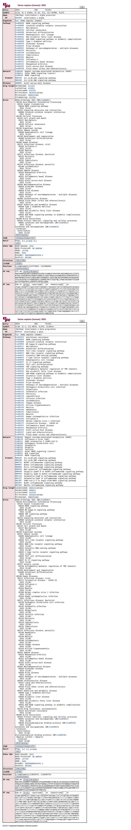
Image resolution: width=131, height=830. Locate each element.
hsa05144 (19, 408)
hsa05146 (19, 410)
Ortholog (19, 238)
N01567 (18, 483)
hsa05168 (19, 421)
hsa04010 (19, 23)
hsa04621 (19, 354)
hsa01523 (19, 338)
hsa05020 (19, 46)
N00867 (18, 465)
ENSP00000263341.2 (34, 764)
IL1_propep (27, 241)
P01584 (28, 766)
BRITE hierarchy (21, 235)
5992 (24, 762)
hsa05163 (19, 417)
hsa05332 (19, 66)
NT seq (26, 285)
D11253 (31, 86)
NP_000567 (37, 757)
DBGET (6, 826)
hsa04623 (19, 356)
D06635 (31, 95)
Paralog (26, 238)
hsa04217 (19, 28)
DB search (33, 272)
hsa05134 (19, 397)
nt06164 (19, 72)
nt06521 (19, 454)
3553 (31, 755)
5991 (24, 253)
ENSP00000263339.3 (34, 255)
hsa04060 (19, 26)
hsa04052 (63, 223)
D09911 (32, 491)
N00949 (18, 474)
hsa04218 (19, 30)
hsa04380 (19, 33)
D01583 (32, 93)
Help (81, 7)
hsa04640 (19, 35)
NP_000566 (37, 249)
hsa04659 (19, 365)
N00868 (18, 468)
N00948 (18, 472)
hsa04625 (19, 358)
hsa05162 (19, 57)
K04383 (18, 18)
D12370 (32, 91)
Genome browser (22, 269)
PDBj (23, 260)
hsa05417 (19, 433)
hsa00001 (45, 100)
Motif (18, 243)
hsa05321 (19, 62)
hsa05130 (19, 388)
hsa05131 (19, 390)
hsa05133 (19, 51)
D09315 (32, 489)
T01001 (48, 10)
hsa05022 (19, 48)
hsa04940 (19, 42)
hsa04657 (19, 363)
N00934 (18, 470)
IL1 (35, 241)
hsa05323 (19, 64)
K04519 (18, 332)
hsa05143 (19, 406)
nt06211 (19, 74)
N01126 (18, 477)
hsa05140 (19, 53)
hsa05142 (19, 403)
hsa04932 (19, 37)
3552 (31, 246)
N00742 (18, 463)
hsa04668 (19, 367)
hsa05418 (19, 69)
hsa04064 (19, 345)
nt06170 (19, 440)
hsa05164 (19, 60)
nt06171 (19, 442)
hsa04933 (19, 39)
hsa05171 (19, 424)
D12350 (32, 98)
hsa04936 (19, 376)
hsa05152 (19, 55)
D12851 (31, 89)
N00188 (18, 80)
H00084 (18, 83)
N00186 (18, 78)
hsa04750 (19, 369)
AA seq (26, 272)
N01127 (18, 479)
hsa (17, 21)
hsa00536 (70, 723)
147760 (25, 251)
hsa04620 (19, 351)
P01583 (28, 258)
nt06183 (19, 450)
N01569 (18, 486)
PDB (17, 260)
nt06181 (19, 446)
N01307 (18, 481)
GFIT (32, 238)
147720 (25, 760)
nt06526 (19, 76)
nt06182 (19, 448)
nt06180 (19, 444)
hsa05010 (19, 44)
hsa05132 (19, 392)
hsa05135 (19, 399)
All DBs (18, 263)
